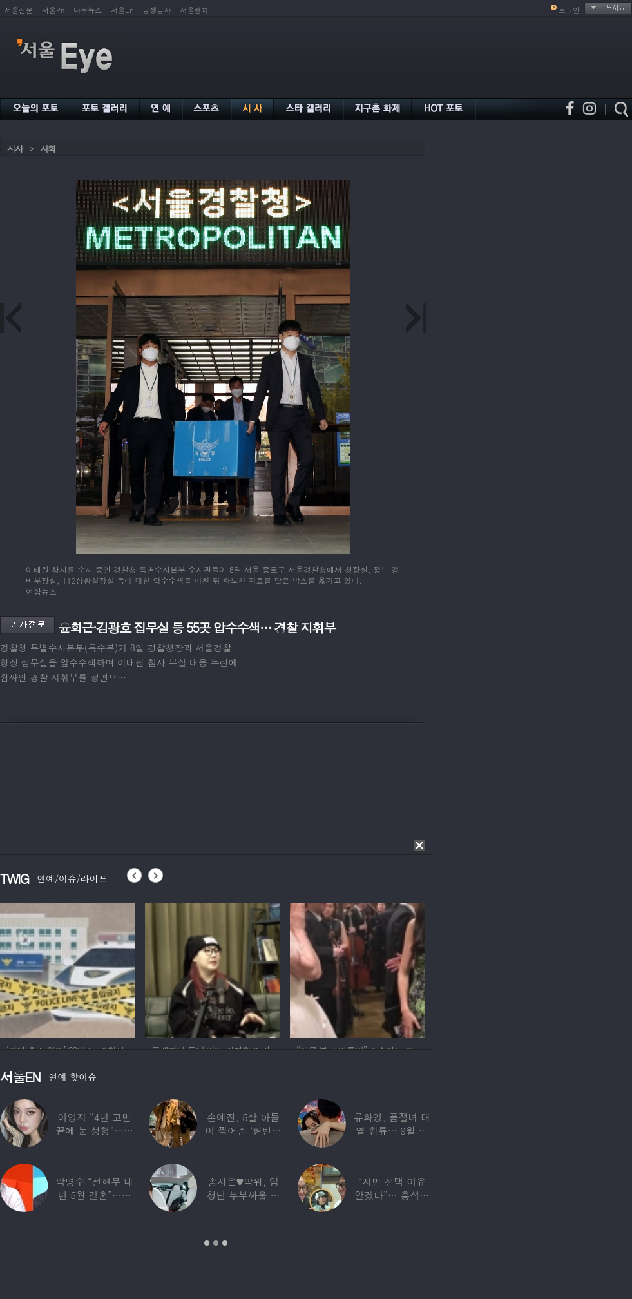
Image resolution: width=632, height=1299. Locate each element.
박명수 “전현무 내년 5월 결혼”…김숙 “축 (94, 1195)
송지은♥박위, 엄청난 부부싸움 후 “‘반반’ (243, 1195)
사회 (47, 148)
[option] (67, 968)
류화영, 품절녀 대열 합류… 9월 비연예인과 (392, 1130)
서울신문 (19, 10)
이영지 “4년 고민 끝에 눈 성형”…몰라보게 (94, 1130)
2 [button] (215, 1243)
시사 (15, 148)
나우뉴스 (87, 10)
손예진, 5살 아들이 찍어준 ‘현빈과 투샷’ (244, 1130)
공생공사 (157, 10)
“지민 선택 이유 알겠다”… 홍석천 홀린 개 (392, 1195)
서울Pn (53, 10)
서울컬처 (194, 10)
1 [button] (206, 1243)
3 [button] (224, 1243)
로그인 (569, 10)
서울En (122, 10)
